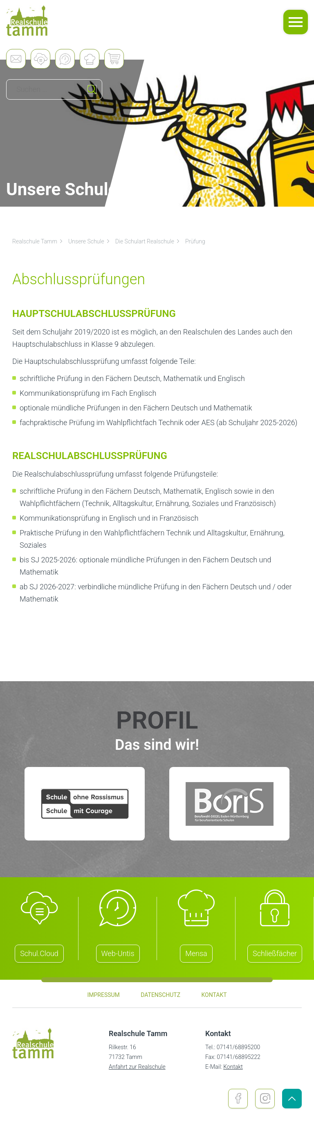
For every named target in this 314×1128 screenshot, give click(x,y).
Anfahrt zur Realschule (137, 1066)
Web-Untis (118, 953)
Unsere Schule (89, 241)
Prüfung (195, 241)
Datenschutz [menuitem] (160, 995)
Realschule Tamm (37, 241)
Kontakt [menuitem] (214, 995)
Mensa (196, 953)
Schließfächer (275, 953)
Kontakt (233, 1066)
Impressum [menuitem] (103, 995)
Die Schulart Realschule (147, 241)
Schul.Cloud (39, 953)
